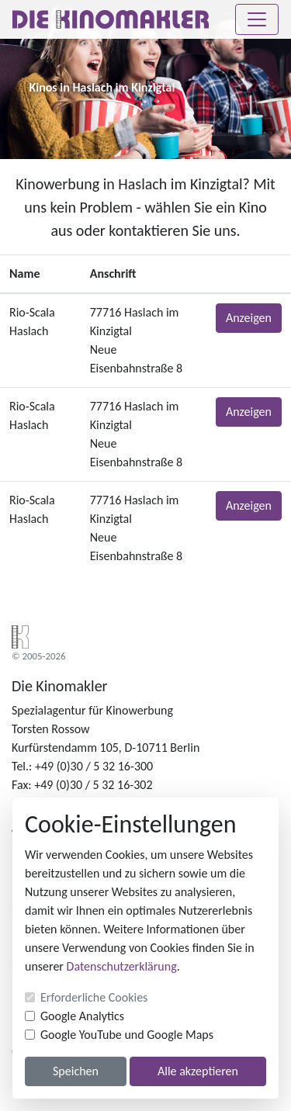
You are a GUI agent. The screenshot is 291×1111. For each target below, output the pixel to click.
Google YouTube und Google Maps (126, 1034)
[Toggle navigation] (257, 19)
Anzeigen (249, 317)
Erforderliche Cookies (93, 997)
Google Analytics (82, 1016)
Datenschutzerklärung (122, 966)
